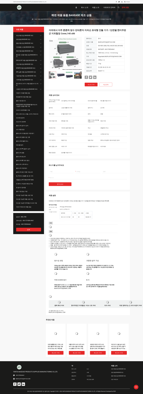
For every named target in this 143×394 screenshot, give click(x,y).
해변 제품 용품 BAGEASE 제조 (43, 19)
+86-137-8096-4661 (28, 220)
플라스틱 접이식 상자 (22, 125)
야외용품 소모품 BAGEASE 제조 (25, 47)
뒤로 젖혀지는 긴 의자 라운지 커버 (130, 305)
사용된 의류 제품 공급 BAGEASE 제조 (26, 89)
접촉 (28, 230)
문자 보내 (60, 184)
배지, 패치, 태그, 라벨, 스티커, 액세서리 (27, 114)
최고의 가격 (91, 84)
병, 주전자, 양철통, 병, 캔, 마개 (24, 176)
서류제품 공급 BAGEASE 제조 (24, 79)
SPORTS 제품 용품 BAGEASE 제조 (25, 68)
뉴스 (88, 369)
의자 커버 (107, 305)
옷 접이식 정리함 (21, 187)
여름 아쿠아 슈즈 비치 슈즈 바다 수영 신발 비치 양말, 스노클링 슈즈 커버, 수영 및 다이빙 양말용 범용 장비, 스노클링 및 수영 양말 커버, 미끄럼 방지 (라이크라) (76, 346)
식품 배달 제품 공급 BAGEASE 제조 (26, 76)
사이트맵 (89, 376)
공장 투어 (74, 372)
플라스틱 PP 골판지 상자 (23, 149)
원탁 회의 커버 (59, 305)
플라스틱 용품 (20, 152)
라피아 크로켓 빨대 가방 (23, 110)
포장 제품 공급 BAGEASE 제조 (24, 35)
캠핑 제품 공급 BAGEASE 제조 (24, 43)
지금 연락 (105, 84)
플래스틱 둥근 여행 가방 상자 (24, 172)
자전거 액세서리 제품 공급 (23, 207)
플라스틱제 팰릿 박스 (22, 141)
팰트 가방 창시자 (21, 100)
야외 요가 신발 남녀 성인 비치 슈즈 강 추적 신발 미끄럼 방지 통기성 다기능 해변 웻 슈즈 (119, 346)
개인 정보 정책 (90, 379)
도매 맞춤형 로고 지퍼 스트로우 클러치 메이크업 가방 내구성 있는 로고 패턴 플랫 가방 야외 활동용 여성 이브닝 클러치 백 (55, 346)
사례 (88, 372)
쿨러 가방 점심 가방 (21, 191)
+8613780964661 (26, 224)
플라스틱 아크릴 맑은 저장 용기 (25, 133)
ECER (114, 391)
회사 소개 (74, 369)
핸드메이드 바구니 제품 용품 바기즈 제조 (27, 84)
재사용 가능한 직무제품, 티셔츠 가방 (26, 203)
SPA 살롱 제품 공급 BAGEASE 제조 (26, 72)
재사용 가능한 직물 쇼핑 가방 (24, 195)
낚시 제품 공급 (20, 129)
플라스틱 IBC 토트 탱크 (22, 160)
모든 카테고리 (114, 379)
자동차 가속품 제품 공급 (23, 93)
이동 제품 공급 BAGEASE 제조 (24, 64)
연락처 (73, 379)
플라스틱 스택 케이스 (22, 164)
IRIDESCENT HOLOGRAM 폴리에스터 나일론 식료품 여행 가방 (26, 105)
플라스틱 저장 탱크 (21, 168)
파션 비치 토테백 (21, 121)
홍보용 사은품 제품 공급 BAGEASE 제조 (26, 55)
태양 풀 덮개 (19, 145)
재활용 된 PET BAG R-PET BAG (25, 180)
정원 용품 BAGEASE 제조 (23, 39)
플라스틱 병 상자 (21, 156)
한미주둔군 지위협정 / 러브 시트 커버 (83, 305)
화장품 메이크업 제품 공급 (23, 97)
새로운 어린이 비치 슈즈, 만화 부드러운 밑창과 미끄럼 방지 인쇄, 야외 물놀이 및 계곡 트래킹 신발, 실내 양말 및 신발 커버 (97, 346)
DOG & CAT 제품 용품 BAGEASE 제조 (26, 60)
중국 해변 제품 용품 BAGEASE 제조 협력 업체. (38, 391)
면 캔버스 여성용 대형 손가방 (24, 183)
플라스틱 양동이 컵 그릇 (23, 137)
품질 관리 (74, 376)
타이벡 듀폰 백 (20, 118)
